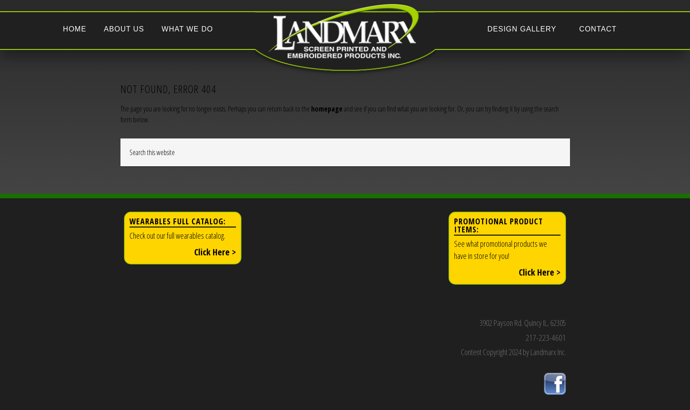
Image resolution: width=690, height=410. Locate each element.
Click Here (215, 252)
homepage (327, 109)
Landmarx (345, 46)
